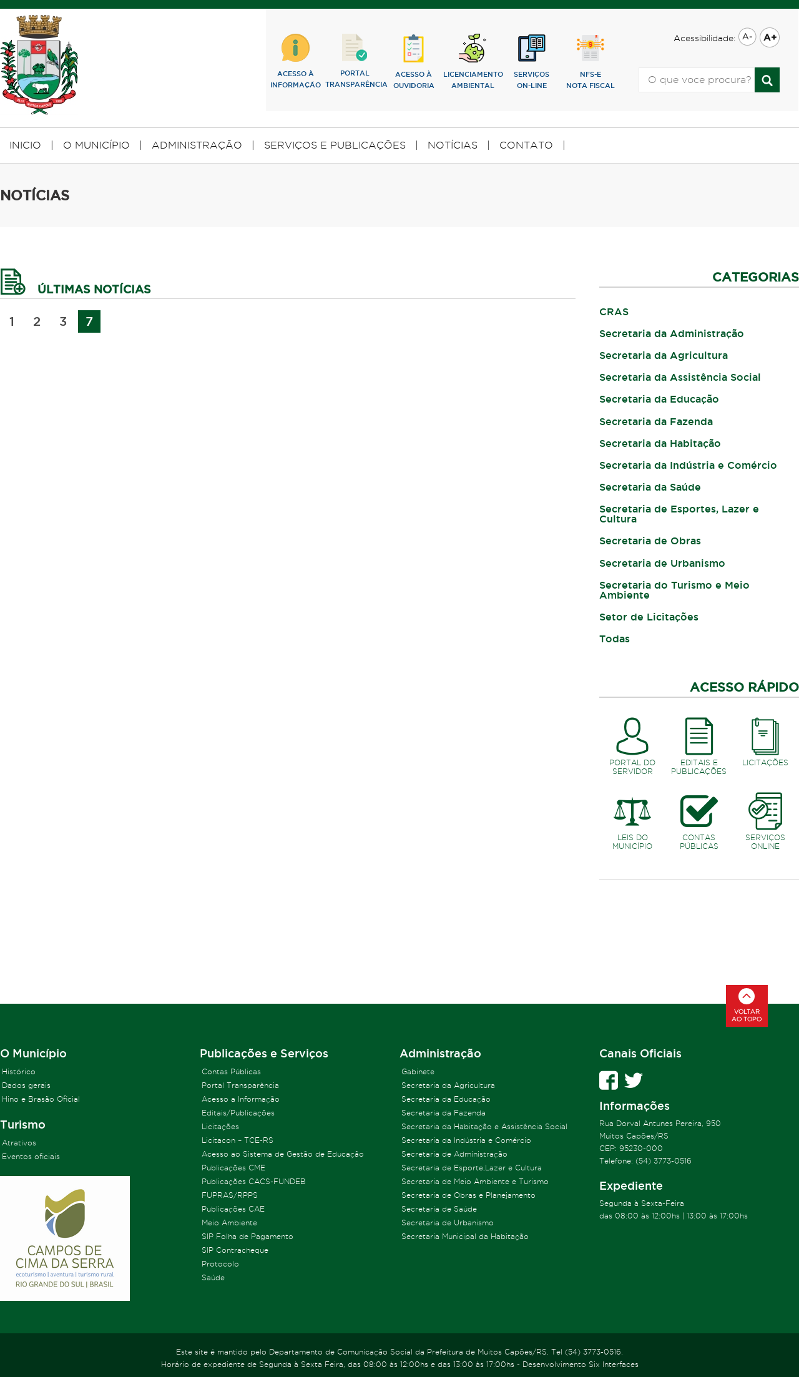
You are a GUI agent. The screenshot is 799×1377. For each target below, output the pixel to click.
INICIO (25, 145)
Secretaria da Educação (659, 398)
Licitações (220, 1126)
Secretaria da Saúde (650, 486)
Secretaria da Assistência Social (680, 377)
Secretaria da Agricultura (663, 355)
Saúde (213, 1277)
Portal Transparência (240, 1085)
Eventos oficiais (31, 1156)
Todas (614, 638)
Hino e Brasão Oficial (41, 1099)
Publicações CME (233, 1168)
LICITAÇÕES (765, 740)
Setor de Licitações (649, 616)
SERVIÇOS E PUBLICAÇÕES (335, 145)
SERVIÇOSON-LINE (531, 61)
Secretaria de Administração (454, 1154)
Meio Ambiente (229, 1222)
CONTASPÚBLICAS (699, 819)
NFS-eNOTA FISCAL (590, 61)
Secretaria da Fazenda (656, 421)
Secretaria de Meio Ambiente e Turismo (475, 1181)
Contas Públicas (231, 1071)
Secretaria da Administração (671, 333)
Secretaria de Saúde (439, 1209)
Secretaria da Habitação (660, 443)
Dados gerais (26, 1085)
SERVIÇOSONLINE (765, 819)
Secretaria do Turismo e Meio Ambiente (674, 589)
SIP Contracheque (235, 1250)
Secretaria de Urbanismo (662, 563)
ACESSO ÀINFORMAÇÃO (295, 61)
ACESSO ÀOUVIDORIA (413, 61)
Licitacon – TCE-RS (237, 1140)
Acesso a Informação (241, 1099)
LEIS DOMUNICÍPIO (632, 819)
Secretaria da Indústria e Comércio (688, 465)
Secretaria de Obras (650, 540)
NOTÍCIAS (453, 145)
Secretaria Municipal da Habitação (465, 1236)
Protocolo (220, 1264)
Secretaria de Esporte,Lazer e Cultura (471, 1168)
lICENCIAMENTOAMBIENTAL (472, 61)
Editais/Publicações (238, 1113)
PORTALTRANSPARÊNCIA (355, 61)
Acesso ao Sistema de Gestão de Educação (283, 1154)
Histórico (19, 1071)
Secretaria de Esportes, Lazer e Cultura (679, 513)
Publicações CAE (233, 1209)
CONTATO (526, 145)
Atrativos (19, 1143)
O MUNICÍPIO (96, 145)
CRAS (614, 311)
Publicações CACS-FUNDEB (254, 1181)
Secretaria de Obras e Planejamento (468, 1195)
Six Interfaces (614, 1364)
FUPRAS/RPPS (230, 1195)
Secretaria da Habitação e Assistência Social (484, 1126)
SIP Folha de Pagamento (247, 1236)
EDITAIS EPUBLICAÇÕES (699, 744)
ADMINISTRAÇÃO (197, 145)
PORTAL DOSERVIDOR (632, 744)
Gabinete (417, 1071)
